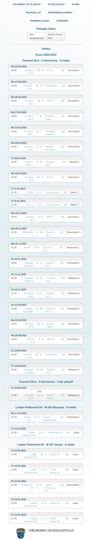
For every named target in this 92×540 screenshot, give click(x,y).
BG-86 (27, 247)
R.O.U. (50, 70)
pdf (62, 70)
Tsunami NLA (53, 192)
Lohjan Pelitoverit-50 (50, 488)
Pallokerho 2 (51, 85)
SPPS (50, 100)
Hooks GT (55, 454)
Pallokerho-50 (55, 432)
